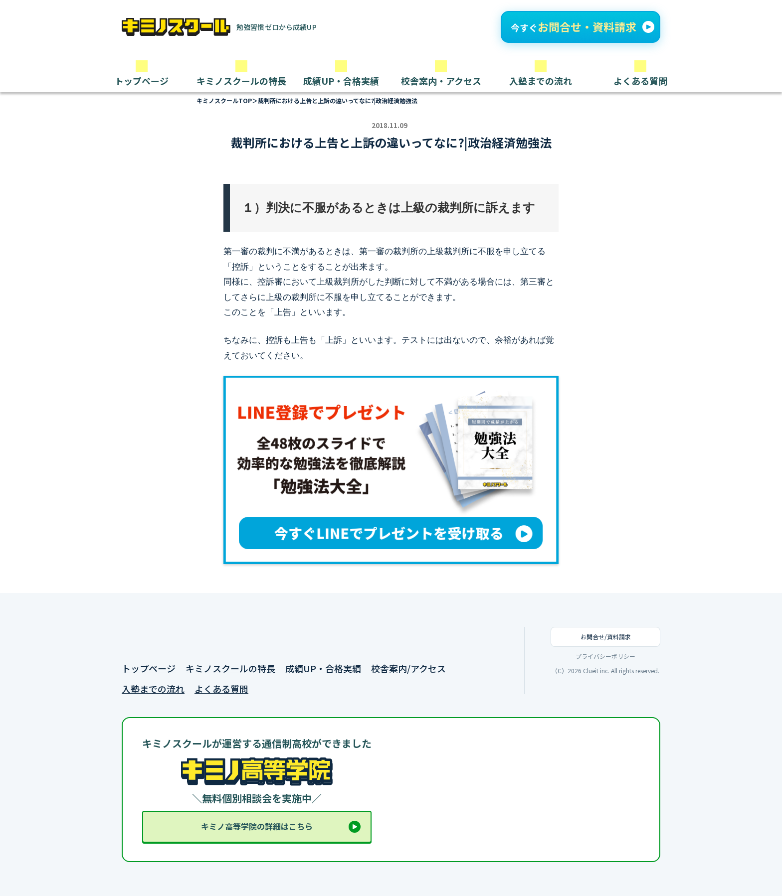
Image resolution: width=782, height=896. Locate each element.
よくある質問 (221, 689)
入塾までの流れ (153, 689)
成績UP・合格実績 (323, 668)
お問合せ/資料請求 (606, 636)
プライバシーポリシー (605, 656)
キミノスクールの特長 (230, 668)
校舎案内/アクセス (408, 668)
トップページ (149, 668)
